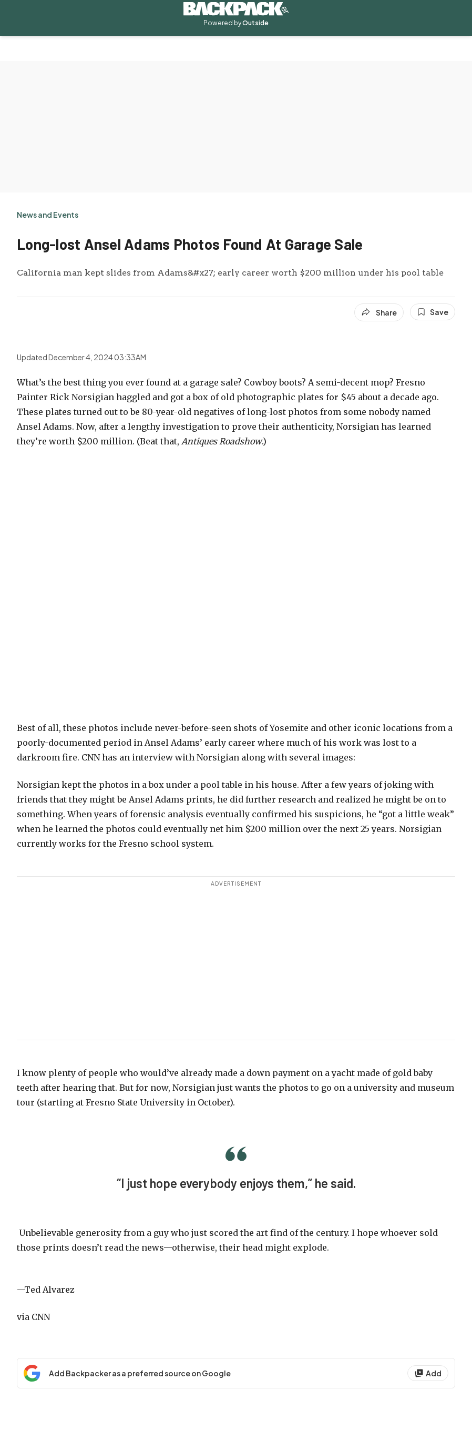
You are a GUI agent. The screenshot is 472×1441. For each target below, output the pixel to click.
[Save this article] (432, 311)
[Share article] (379, 312)
